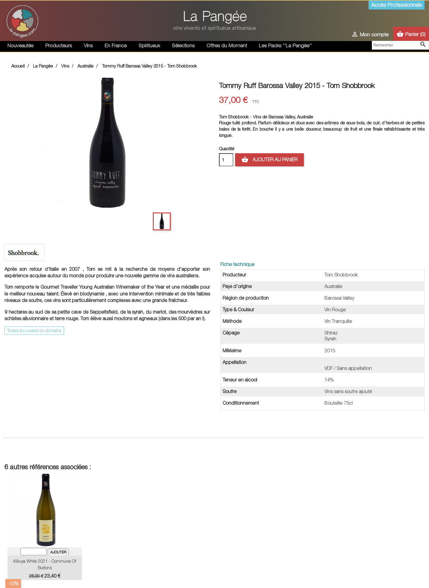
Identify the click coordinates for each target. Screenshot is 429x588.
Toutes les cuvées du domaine (34, 330)
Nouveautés (20, 46)
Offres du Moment (226, 46)
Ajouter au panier (269, 160)
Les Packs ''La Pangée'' (285, 46)
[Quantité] (226, 159)
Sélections (183, 46)
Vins (88, 46)
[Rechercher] (400, 45)
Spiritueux (149, 46)
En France (116, 46)
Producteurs (58, 46)
